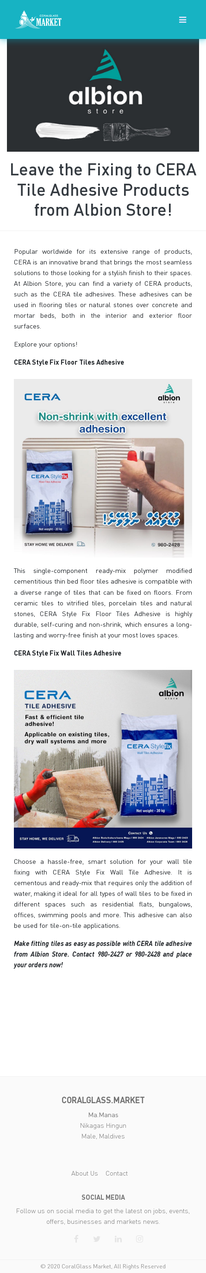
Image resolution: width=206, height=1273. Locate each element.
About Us (84, 1173)
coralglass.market (103, 1100)
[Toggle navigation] (183, 19)
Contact (117, 1173)
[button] (182, 19)
